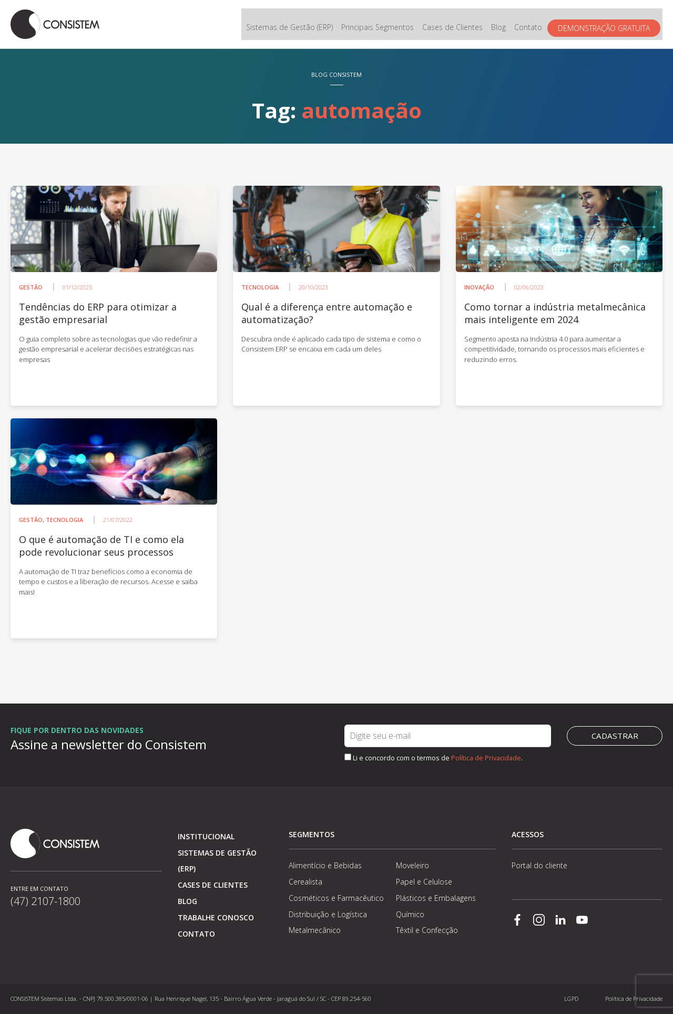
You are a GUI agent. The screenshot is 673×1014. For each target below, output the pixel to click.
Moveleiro (412, 865)
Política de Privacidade (486, 757)
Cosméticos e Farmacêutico (336, 898)
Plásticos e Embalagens (436, 898)
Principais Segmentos (379, 24)
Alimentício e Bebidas (325, 865)
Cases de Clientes (454, 24)
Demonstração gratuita (606, 24)
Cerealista (305, 882)
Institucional (206, 836)
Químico (410, 914)
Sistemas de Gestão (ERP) (291, 24)
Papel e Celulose (424, 882)
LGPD (571, 998)
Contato (530, 24)
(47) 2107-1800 (45, 901)
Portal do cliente (539, 865)
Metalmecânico (315, 930)
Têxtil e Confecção (427, 930)
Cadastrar (614, 735)
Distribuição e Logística (328, 914)
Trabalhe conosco (216, 917)
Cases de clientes (213, 885)
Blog (500, 24)
